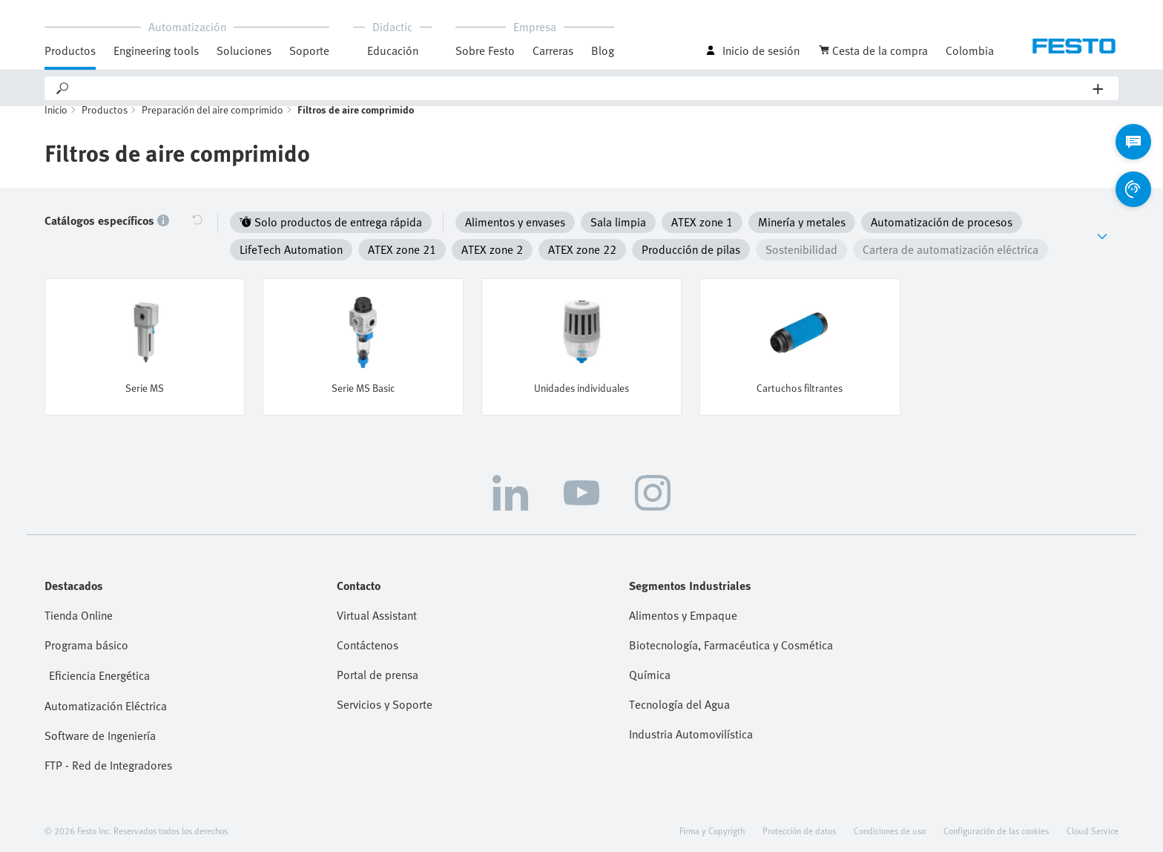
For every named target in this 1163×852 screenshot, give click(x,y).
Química (650, 669)
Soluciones (244, 50)
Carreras (553, 50)
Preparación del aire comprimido (212, 126)
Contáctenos (367, 640)
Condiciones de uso (890, 825)
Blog (602, 50)
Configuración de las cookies (996, 825)
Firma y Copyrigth (712, 825)
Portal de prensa (377, 669)
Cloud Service (1092, 825)
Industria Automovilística (691, 729)
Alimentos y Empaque (683, 610)
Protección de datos (799, 825)
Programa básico (86, 640)
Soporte (309, 50)
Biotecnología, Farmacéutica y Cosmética (731, 640)
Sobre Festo (485, 50)
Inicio (56, 126)
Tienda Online (79, 610)
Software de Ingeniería (100, 730)
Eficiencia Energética (99, 670)
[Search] (582, 88)
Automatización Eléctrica (106, 701)
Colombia (970, 50)
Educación (392, 50)
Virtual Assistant (377, 610)
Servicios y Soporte (384, 699)
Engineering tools (156, 50)
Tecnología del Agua (679, 699)
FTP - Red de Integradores (108, 760)
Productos (70, 50)
